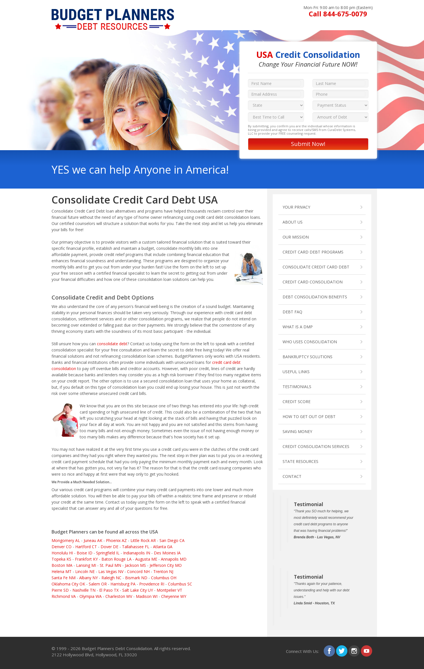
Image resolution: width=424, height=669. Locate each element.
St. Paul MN (110, 565)
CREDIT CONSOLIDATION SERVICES (316, 446)
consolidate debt (112, 343)
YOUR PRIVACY (296, 207)
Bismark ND (136, 577)
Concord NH (138, 571)
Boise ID (84, 553)
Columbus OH (163, 577)
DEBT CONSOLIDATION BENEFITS (315, 296)
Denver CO (62, 546)
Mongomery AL (66, 540)
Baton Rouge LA (116, 559)
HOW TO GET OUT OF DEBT (309, 416)
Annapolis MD (174, 559)
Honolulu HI (62, 553)
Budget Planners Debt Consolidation (117, 648)
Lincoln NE (85, 571)
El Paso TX (109, 590)
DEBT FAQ (292, 311)
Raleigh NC (111, 577)
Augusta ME (146, 559)
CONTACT (292, 476)
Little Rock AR (143, 540)
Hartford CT (86, 546)
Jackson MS (135, 565)
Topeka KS (61, 559)
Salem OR (98, 584)
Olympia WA (90, 596)
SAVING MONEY (297, 431)
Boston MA (62, 565)
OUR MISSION (296, 237)
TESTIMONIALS (297, 386)
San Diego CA (172, 540)
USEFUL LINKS (296, 371)
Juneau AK (93, 540)
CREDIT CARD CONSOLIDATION (313, 282)
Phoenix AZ (116, 540)
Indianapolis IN (136, 553)
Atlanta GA (162, 546)
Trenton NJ (163, 571)
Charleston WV (118, 596)
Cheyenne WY (173, 596)
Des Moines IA (167, 553)
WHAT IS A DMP (298, 326)
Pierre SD (60, 590)
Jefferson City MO (166, 565)
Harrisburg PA (123, 584)
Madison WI (146, 596)
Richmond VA (64, 596)
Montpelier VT (169, 590)
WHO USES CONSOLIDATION (310, 341)
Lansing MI (86, 565)
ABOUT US (293, 222)
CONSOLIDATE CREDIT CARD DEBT (316, 267)
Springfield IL (107, 553)
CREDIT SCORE (296, 401)
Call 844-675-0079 (338, 13)
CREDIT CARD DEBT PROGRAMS (313, 252)
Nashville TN (84, 590)
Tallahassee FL (135, 546)
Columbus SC (180, 584)
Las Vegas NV (110, 571)
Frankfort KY (86, 559)
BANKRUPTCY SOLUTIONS (307, 356)
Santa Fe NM (64, 577)
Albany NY (88, 577)
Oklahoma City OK (68, 584)
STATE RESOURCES (300, 461)
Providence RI (151, 584)
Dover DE (109, 546)
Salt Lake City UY (137, 590)
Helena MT (62, 571)
